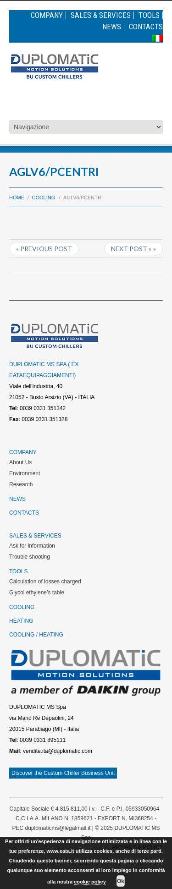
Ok (120, 881)
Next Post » (131, 248)
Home (16, 197)
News (111, 27)
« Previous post (44, 248)
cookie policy (90, 881)
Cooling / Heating (36, 634)
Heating (21, 621)
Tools (149, 15)
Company (47, 15)
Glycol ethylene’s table (36, 592)
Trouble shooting (29, 557)
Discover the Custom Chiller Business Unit (63, 773)
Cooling (43, 197)
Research (21, 484)
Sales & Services (101, 15)
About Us (20, 462)
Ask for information (32, 546)
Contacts (146, 27)
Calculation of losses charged (45, 581)
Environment (24, 473)
